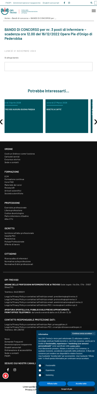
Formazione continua (14, 179)
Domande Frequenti (14, 341)
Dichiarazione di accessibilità (18, 350)
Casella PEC (10, 236)
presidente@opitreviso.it (66, 296)
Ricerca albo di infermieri (16, 258)
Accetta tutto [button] (81, 384)
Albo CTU (9, 219)
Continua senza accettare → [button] (83, 333)
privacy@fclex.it (60, 324)
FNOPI (8, 3)
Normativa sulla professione (18, 261)
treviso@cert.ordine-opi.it (65, 305)
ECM (7, 176)
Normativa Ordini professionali (19, 264)
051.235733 (19, 329)
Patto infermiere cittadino (17, 216)
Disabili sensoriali (51, 3)
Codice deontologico (14, 213)
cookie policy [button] (75, 346)
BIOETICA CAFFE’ (58, 109)
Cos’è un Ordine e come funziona (20, 153)
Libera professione (13, 210)
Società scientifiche (14, 193)
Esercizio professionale (16, 207)
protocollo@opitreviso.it (65, 299)
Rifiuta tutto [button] (52, 384)
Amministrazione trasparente (27, 3)
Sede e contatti (12, 162)
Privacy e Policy (33, 389)
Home (7, 18)
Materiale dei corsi (13, 185)
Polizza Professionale (14, 241)
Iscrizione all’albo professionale (19, 233)
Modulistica (10, 238)
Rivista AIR (10, 187)
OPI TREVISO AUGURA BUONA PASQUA (22, 109)
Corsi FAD (9, 182)
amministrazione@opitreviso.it (68, 302)
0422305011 (19, 292)
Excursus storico (12, 159)
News (7, 339)
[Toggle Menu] (94, 11)
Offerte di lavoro (12, 244)
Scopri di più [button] (66, 389)
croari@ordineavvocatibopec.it (67, 327)
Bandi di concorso (20, 18)
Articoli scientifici (13, 190)
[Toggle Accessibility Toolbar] (6, 376)
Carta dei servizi (12, 156)
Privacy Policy (18, 296)
